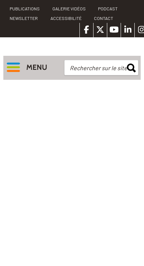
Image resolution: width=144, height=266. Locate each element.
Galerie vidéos (69, 8)
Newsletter (24, 18)
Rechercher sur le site (98, 67)
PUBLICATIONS (25, 8)
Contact (103, 18)
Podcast (108, 8)
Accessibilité (66, 18)
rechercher (131, 68)
